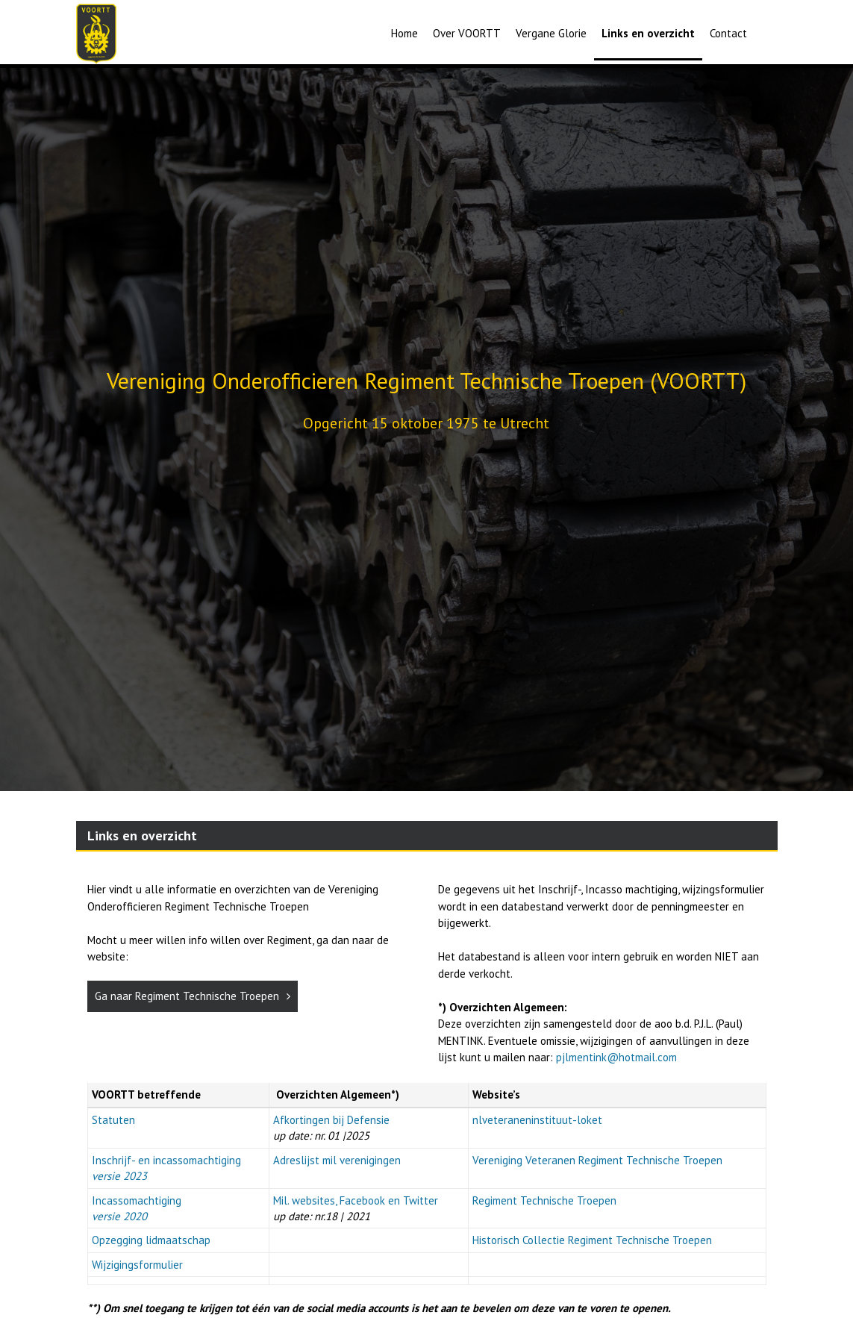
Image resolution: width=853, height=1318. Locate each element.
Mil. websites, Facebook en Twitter (355, 1200)
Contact (728, 33)
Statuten (113, 1120)
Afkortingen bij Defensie (331, 1120)
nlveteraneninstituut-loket (537, 1120)
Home (404, 33)
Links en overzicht (648, 33)
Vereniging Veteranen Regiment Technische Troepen (597, 1160)
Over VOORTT (467, 33)
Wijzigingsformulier (137, 1265)
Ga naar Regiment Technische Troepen (192, 996)
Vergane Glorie (551, 33)
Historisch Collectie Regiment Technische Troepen (592, 1240)
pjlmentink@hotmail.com (616, 1057)
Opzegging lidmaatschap (151, 1240)
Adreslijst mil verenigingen (337, 1160)
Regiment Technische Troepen (544, 1200)
